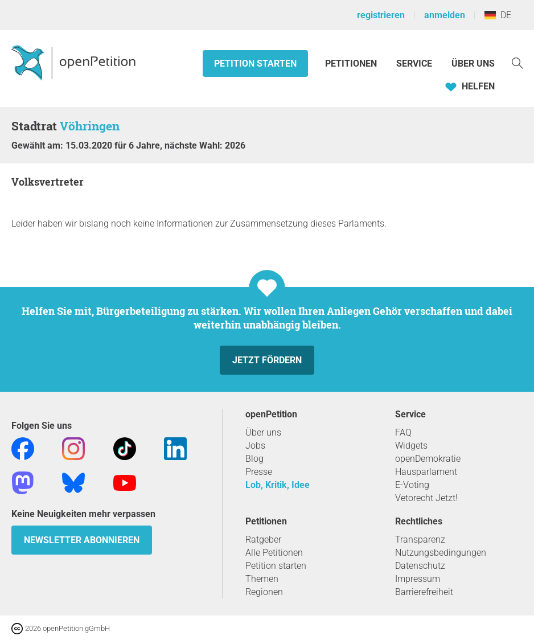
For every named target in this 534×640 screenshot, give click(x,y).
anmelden (444, 15)
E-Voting (412, 484)
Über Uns (473, 63)
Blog (254, 458)
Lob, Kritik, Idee (277, 484)
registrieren (381, 15)
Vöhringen (90, 126)
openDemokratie (428, 458)
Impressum (417, 578)
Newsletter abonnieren (81, 540)
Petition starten (255, 63)
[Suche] (517, 62)
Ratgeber (263, 539)
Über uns (263, 432)
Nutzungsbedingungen (440, 552)
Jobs (255, 445)
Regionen (264, 591)
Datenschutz (420, 565)
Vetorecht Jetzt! (426, 498)
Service (414, 63)
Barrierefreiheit (424, 591)
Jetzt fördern (267, 360)
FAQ (403, 432)
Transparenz (420, 539)
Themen (261, 578)
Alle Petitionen (274, 552)
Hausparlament (426, 471)
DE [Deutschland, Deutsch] (497, 15)
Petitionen (352, 63)
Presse (258, 471)
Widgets (411, 445)
